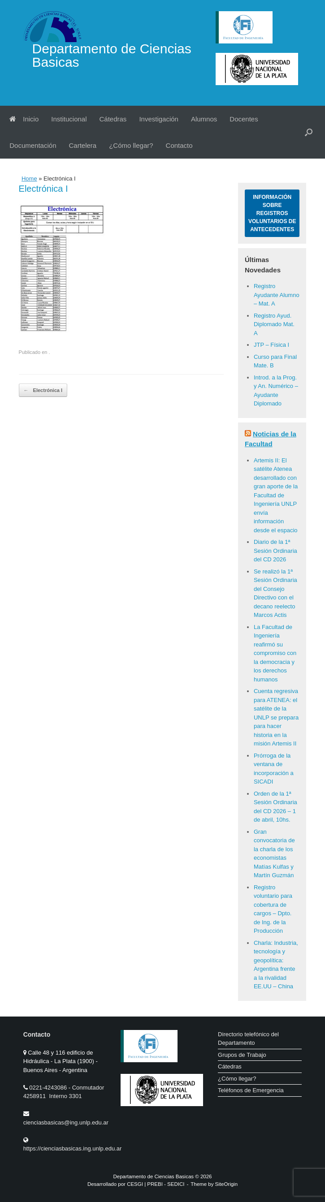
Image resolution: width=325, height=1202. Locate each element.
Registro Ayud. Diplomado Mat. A (274, 324)
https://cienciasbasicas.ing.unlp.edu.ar (72, 1148)
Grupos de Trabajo (242, 1054)
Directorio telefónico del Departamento (248, 1039)
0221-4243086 (48, 1087)
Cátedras (113, 119)
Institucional (69, 119)
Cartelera (82, 145)
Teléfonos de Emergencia (251, 1090)
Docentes (244, 119)
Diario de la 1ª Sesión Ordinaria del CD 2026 (275, 551)
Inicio (24, 119)
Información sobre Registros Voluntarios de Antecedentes (272, 213)
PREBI (155, 1184)
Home (29, 178)
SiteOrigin (226, 1184)
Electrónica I (43, 390)
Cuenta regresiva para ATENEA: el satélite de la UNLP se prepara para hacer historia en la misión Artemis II (276, 717)
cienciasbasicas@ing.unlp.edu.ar (65, 1122)
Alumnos (204, 119)
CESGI (135, 1184)
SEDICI (175, 1184)
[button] (308, 132)
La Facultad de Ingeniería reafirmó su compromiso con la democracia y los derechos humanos (275, 653)
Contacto (179, 145)
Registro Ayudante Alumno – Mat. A (276, 295)
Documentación (32, 145)
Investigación (158, 119)
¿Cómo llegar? (131, 145)
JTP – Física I (271, 344)
